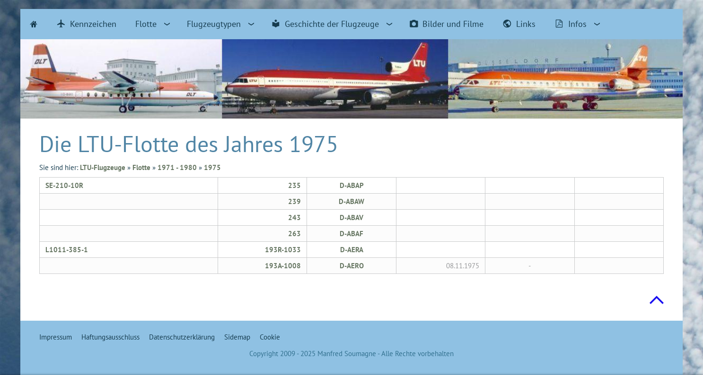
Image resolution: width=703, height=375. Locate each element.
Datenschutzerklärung (182, 336)
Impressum (55, 336)
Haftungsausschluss (110, 336)
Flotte (141, 167)
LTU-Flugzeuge (102, 167)
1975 (212, 167)
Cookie (270, 336)
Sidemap (237, 336)
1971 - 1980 (177, 167)
